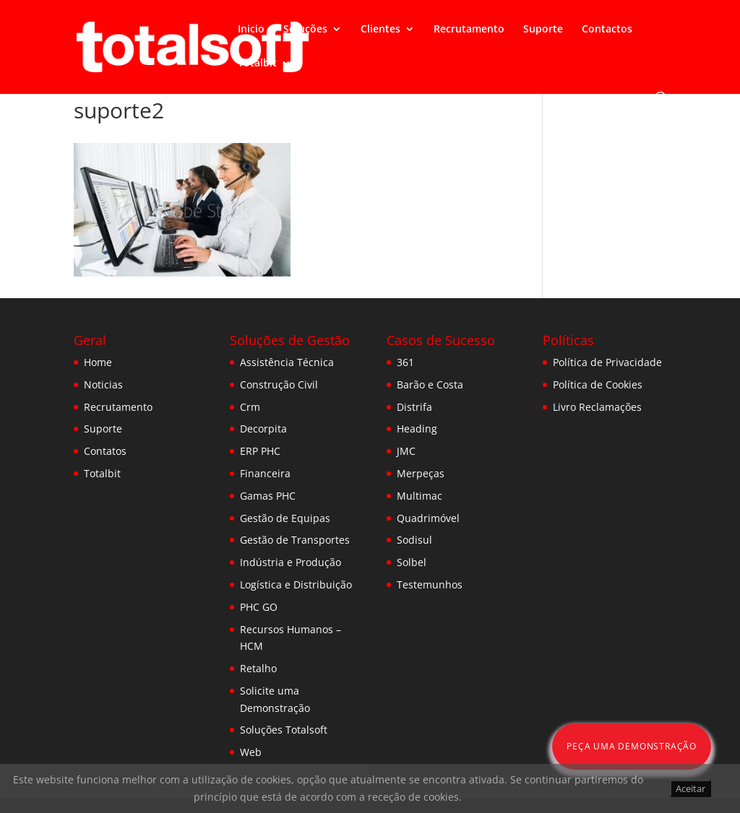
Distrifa (414, 407)
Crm (250, 407)
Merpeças (420, 473)
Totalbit (257, 63)
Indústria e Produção (290, 562)
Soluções (305, 29)
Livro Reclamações (597, 407)
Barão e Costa (430, 384)
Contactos (607, 29)
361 (405, 362)
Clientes (380, 29)
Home (98, 362)
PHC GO (259, 607)
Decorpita (263, 428)
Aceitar (690, 788)
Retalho (258, 668)
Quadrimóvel (428, 518)
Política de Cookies (597, 384)
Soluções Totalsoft (283, 729)
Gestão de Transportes (295, 540)
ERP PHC (260, 451)
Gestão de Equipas (285, 518)
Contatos (105, 451)
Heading (417, 428)
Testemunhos (429, 584)
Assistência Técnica (287, 362)
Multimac (419, 496)
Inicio (251, 29)
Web (251, 752)
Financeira (265, 473)
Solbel (411, 562)
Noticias (103, 384)
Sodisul (414, 540)
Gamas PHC (268, 496)
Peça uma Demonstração (632, 746)
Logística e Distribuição (296, 584)
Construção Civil (279, 384)
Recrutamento (469, 29)
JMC (406, 451)
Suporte (543, 29)
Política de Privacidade (607, 362)
